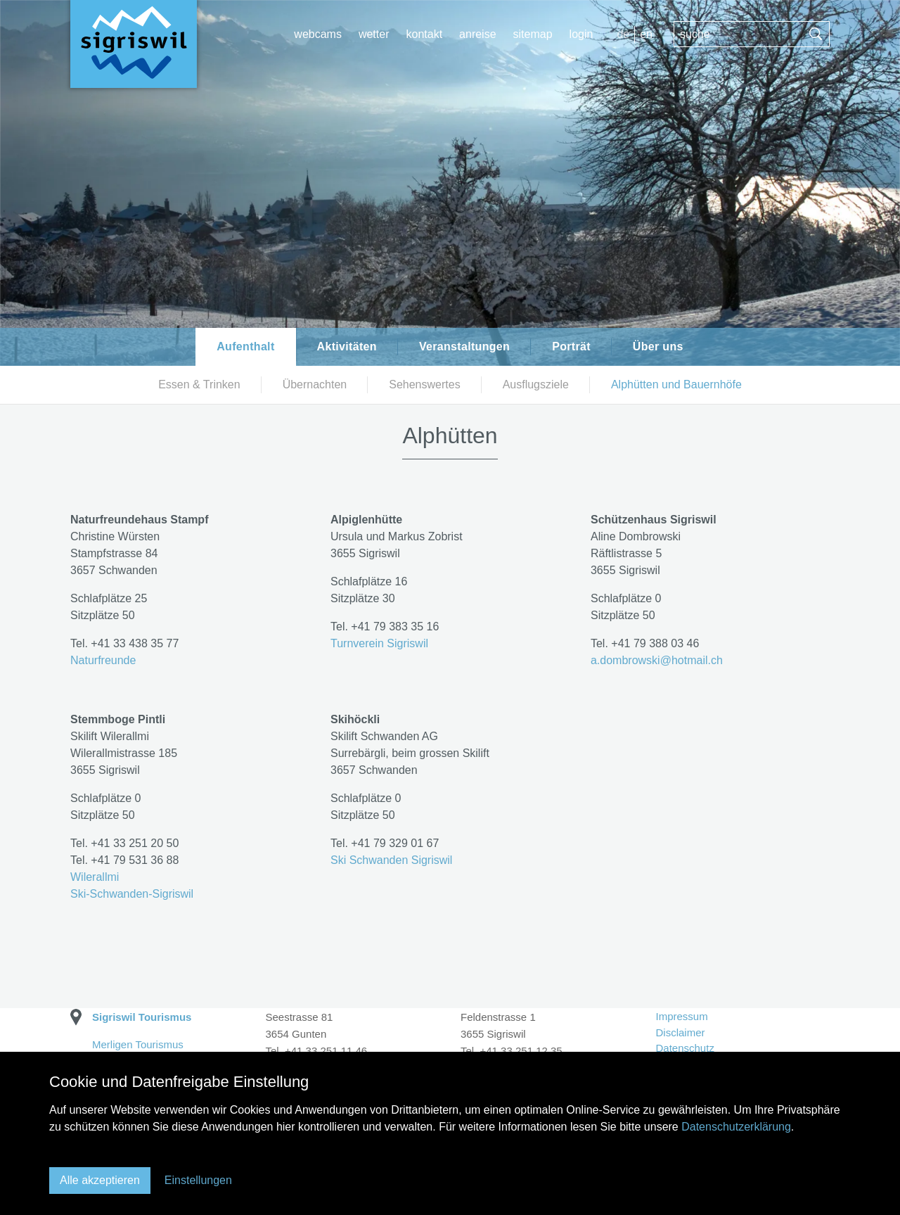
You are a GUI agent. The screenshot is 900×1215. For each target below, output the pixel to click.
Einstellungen (198, 1180)
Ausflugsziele (536, 384)
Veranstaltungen (464, 346)
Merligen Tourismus (138, 1044)
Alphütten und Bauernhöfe (676, 384)
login (581, 34)
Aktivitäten (347, 346)
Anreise (477, 34)
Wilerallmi (94, 877)
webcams (318, 34)
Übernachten (315, 384)
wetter (374, 34)
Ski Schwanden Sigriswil (391, 860)
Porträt (571, 346)
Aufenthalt (245, 346)
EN (646, 34)
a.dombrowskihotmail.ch (657, 660)
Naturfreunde (103, 660)
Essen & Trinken (199, 384)
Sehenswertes (424, 384)
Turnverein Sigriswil (379, 643)
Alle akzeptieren (100, 1180)
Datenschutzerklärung (736, 1127)
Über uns (658, 346)
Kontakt (424, 34)
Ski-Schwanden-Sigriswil (131, 894)
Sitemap (533, 34)
